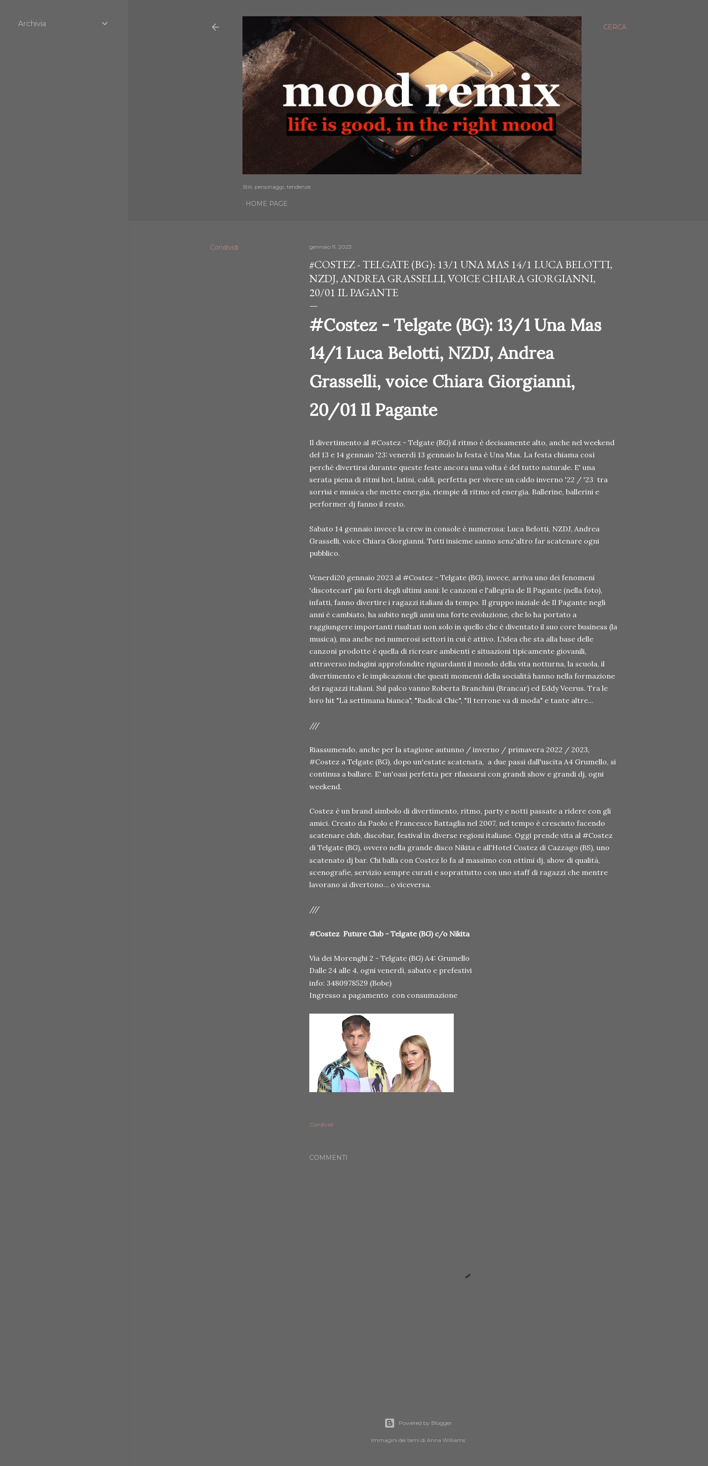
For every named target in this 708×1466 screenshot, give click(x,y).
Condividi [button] (224, 247)
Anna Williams (446, 1440)
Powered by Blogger (418, 1423)
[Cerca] (614, 27)
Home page (267, 204)
